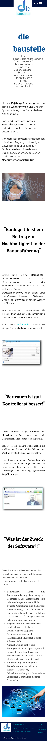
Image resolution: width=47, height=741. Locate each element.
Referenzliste (24, 324)
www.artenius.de (20, 725)
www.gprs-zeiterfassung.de (24, 728)
